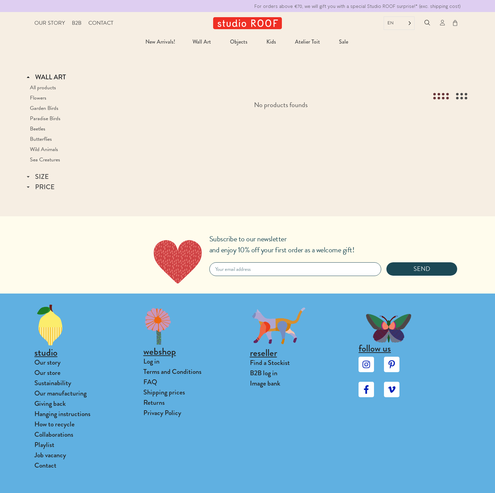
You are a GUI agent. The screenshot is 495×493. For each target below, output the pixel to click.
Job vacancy (50, 455)
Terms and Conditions (172, 372)
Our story (49, 23)
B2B (76, 23)
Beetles (37, 129)
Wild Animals (44, 149)
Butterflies (41, 139)
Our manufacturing (60, 393)
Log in (151, 361)
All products (43, 87)
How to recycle (54, 424)
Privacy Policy (162, 413)
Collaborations (53, 434)
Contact (100, 23)
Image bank (265, 383)
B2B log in (263, 373)
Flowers (38, 98)
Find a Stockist (270, 363)
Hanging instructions (62, 414)
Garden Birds (44, 108)
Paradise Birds (45, 118)
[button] (427, 23)
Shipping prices (164, 392)
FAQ (150, 382)
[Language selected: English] (399, 23)
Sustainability (52, 383)
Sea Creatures (45, 160)
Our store (47, 373)
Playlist (44, 445)
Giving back (50, 404)
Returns (154, 403)
